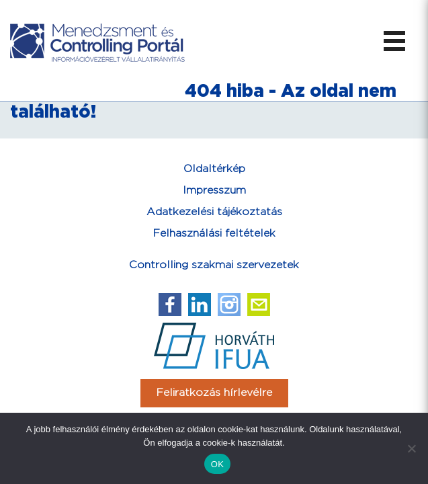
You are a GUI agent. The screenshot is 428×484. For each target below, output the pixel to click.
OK (217, 464)
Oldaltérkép (214, 169)
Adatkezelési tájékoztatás (214, 212)
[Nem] (411, 448)
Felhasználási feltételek (214, 234)
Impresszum (214, 191)
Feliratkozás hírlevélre (214, 393)
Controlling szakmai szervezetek (214, 265)
